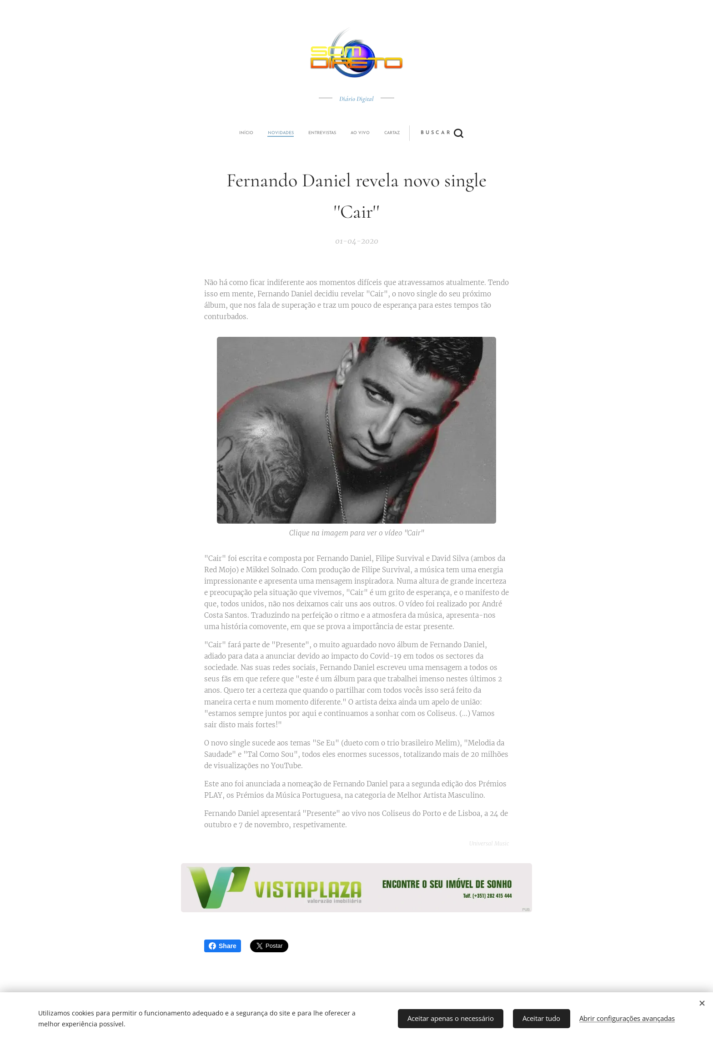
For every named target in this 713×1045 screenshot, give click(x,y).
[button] (390, 133)
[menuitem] (294, 133)
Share (222, 946)
